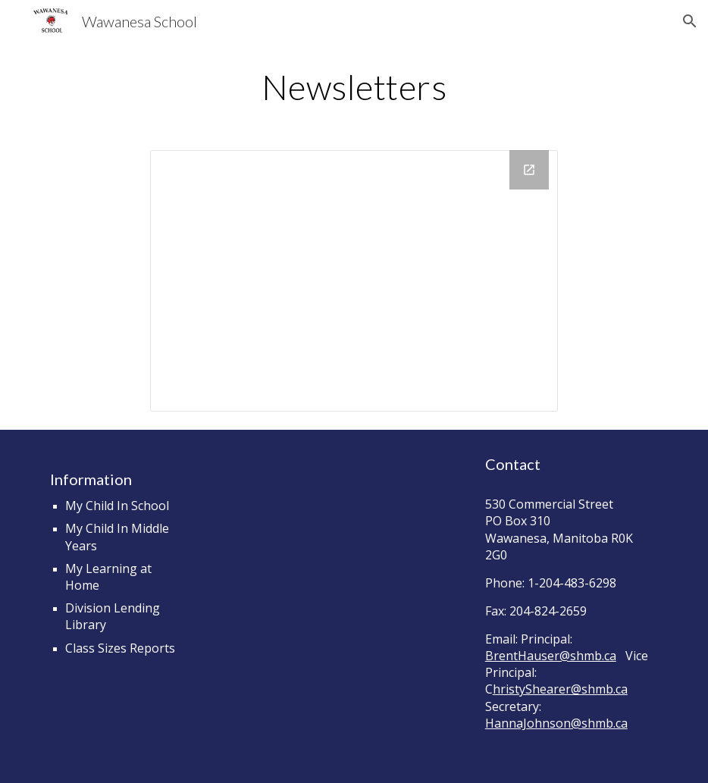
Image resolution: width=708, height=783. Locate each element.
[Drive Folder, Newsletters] (354, 281)
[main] (353, 87)
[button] (690, 21)
